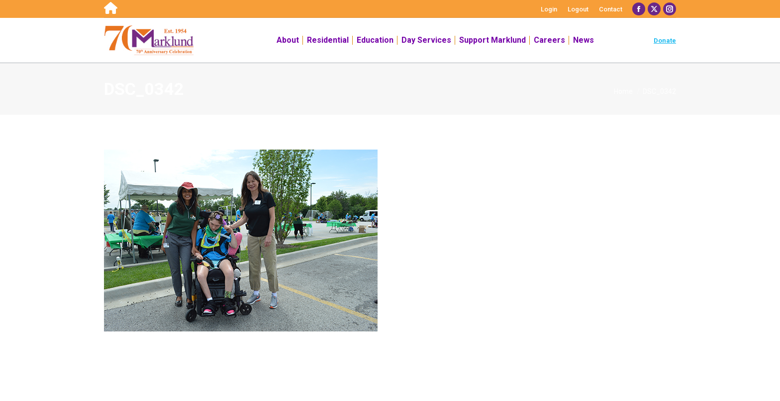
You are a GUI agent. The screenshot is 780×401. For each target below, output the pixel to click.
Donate (665, 40)
